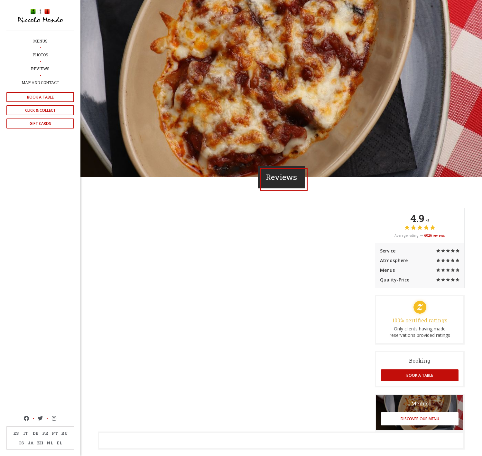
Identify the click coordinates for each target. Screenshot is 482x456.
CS (21, 443)
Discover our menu (420, 419)
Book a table (40, 97)
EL (59, 443)
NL (50, 443)
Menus (40, 40)
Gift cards (40, 123)
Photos (40, 54)
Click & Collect (40, 110)
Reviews (40, 68)
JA (31, 443)
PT (55, 433)
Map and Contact (40, 82)
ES (16, 433)
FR (45, 433)
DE (35, 433)
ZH (40, 443)
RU (64, 433)
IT (25, 433)
